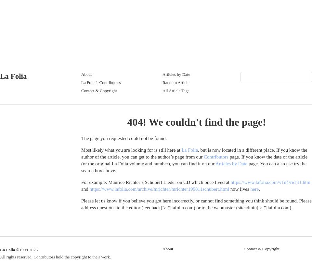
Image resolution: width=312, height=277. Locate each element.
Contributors (216, 156)
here (254, 189)
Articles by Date (176, 74)
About (86, 74)
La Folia (13, 76)
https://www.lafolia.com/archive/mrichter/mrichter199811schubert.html (159, 189)
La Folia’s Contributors (101, 82)
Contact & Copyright (99, 90)
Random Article (175, 82)
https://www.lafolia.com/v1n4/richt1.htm (270, 182)
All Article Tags (175, 90)
